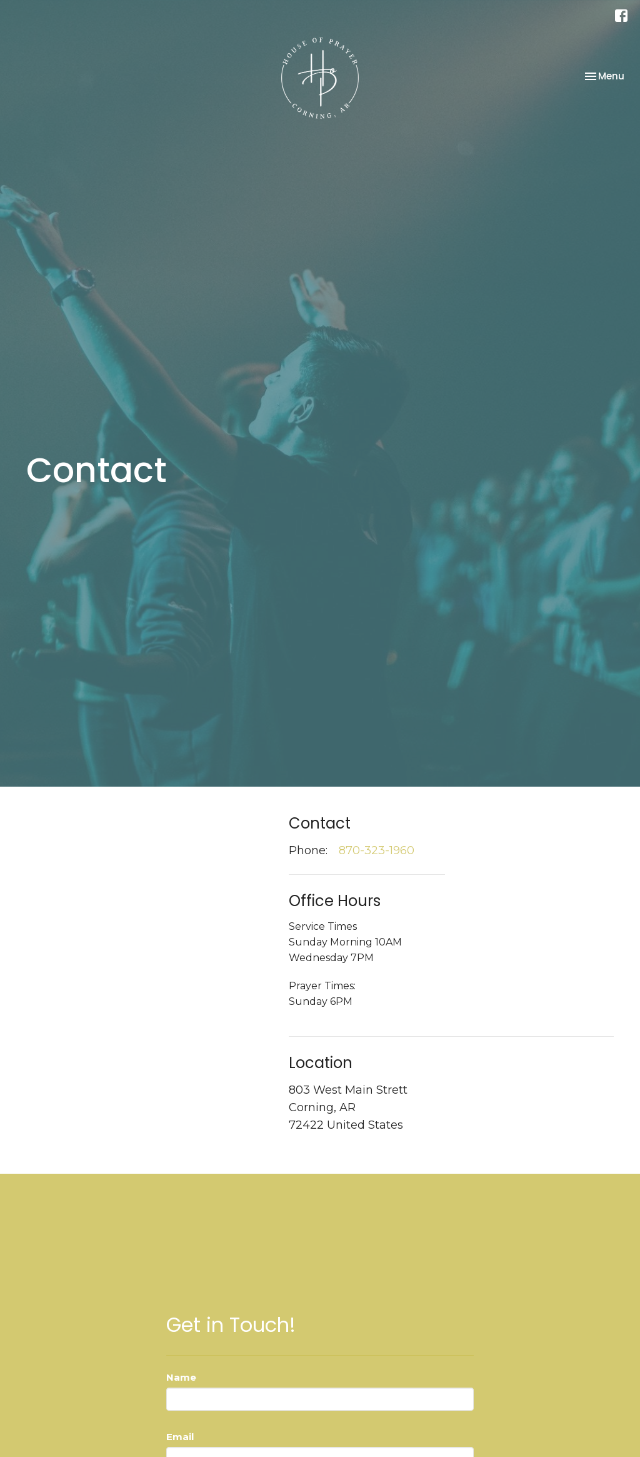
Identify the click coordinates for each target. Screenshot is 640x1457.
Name (181, 1377)
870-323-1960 (376, 850)
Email (180, 1437)
